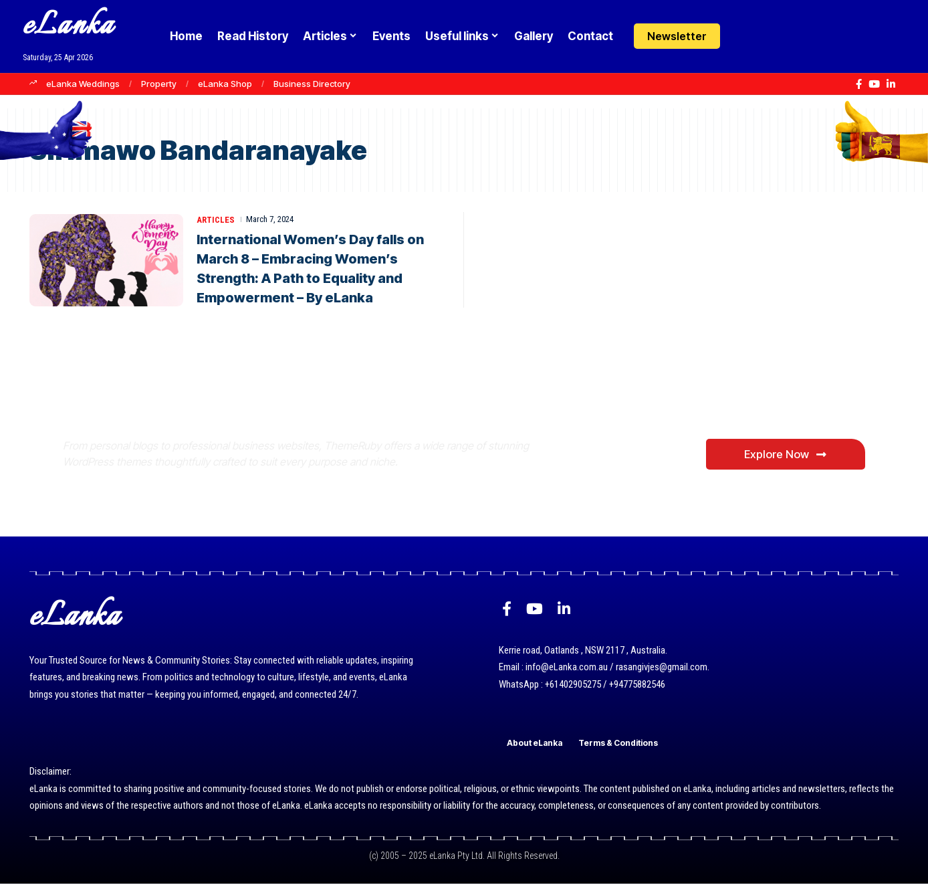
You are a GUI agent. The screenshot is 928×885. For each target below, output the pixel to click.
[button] (770, 36)
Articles (216, 219)
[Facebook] (858, 84)
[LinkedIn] (891, 84)
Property (159, 83)
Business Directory (311, 83)
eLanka (68, 26)
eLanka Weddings (83, 83)
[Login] (744, 36)
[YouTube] (874, 84)
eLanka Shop (225, 83)
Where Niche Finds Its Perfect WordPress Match (286, 399)
